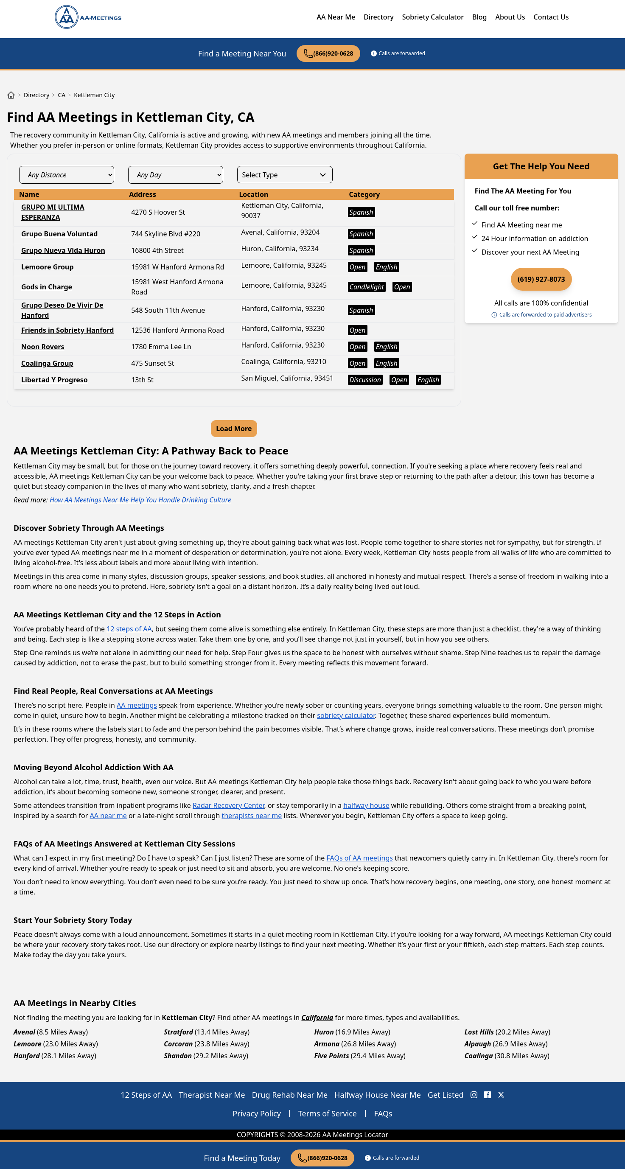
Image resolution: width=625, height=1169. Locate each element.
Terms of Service (327, 1113)
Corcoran (178, 1043)
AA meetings (137, 705)
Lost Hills (479, 1032)
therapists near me (251, 815)
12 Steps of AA (146, 1095)
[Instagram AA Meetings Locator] (474, 1094)
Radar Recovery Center (228, 805)
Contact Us (551, 17)
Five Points (331, 1055)
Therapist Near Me (212, 1095)
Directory (379, 17)
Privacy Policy (257, 1113)
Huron (324, 1032)
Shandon (178, 1055)
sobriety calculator (346, 715)
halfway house (366, 805)
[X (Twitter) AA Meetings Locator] (501, 1094)
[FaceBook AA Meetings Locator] (487, 1094)
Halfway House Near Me (377, 1095)
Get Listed (446, 1095)
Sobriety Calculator (433, 17)
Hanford (27, 1055)
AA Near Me (336, 17)
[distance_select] (66, 175)
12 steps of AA (129, 629)
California (317, 1017)
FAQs (383, 1113)
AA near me (108, 815)
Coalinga (479, 1055)
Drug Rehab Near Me (290, 1095)
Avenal (24, 1032)
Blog (479, 17)
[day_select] (175, 175)
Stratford (178, 1032)
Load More (234, 428)
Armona (327, 1043)
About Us (510, 17)
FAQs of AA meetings (360, 858)
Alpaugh (478, 1043)
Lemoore (28, 1043)
